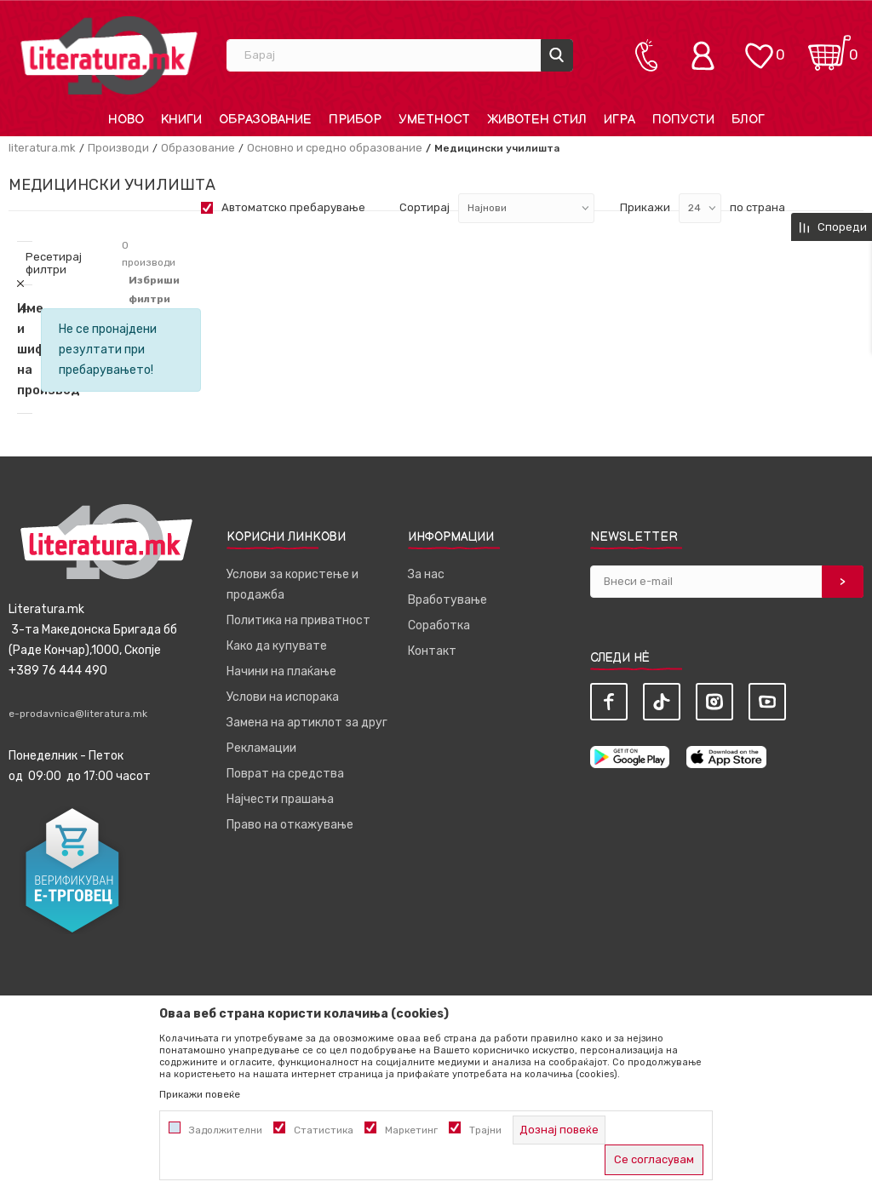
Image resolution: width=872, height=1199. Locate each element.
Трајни (485, 1130)
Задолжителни (225, 1130)
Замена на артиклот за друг (307, 722)
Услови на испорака (283, 697)
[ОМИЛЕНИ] (759, 47)
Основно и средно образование (334, 147)
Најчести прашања (280, 799)
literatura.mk (42, 147)
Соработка (439, 625)
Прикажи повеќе (199, 1094)
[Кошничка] (829, 47)
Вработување (447, 600)
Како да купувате (277, 646)
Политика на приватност (298, 620)
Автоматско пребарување (293, 207)
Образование (198, 147)
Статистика (323, 1130)
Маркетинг (411, 1130)
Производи (118, 147)
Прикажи (645, 207)
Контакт (432, 651)
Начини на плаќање (281, 671)
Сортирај (424, 207)
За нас (426, 574)
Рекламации (261, 748)
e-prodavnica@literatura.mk (78, 714)
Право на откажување (290, 825)
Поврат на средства (285, 773)
